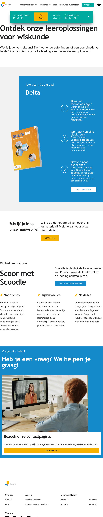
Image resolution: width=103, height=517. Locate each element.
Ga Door (41, 16)
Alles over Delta (84, 189)
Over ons (9, 495)
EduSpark (93, 504)
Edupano (93, 499)
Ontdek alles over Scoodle (70, 283)
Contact (8, 499)
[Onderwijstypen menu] (28, 5)
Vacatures (63, 5)
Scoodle (64, 504)
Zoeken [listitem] (74, 5)
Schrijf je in (50, 238)
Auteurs (28, 495)
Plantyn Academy (33, 499)
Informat (64, 499)
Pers (7, 504)
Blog (55, 5)
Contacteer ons (51, 450)
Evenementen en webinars (37, 504)
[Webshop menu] (45, 5)
